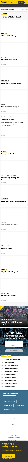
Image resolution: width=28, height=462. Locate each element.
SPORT (11, 2)
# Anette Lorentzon (9, 401)
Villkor (14, 424)
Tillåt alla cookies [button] (8, 456)
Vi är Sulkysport (14, 418)
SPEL (15, 2)
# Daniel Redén (20, 405)
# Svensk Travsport (9, 409)
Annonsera (14, 421)
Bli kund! (21, 2)
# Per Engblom (8, 405)
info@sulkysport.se (15, 440)
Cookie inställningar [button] (7, 458)
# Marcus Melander (9, 397)
